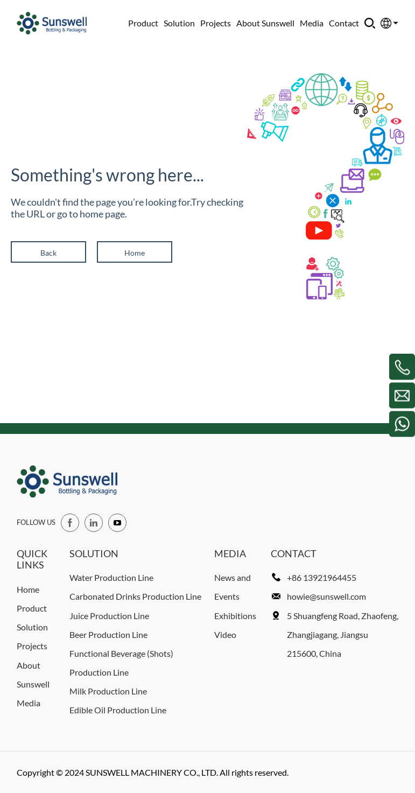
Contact (344, 23)
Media (311, 23)
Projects (215, 23)
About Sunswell (265, 23)
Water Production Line (111, 577)
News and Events (232, 586)
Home (134, 252)
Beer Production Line (108, 634)
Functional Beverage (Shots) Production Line (121, 662)
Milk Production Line (108, 691)
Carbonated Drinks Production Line (135, 596)
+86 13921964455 (321, 577)
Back (48, 252)
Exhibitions (235, 615)
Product (143, 23)
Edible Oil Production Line (117, 710)
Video (225, 634)
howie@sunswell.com (326, 596)
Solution (179, 23)
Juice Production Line (109, 615)
